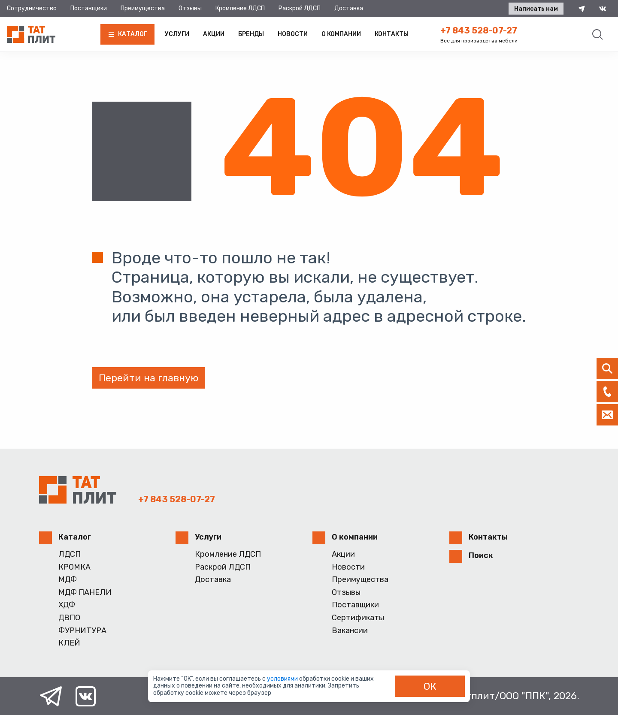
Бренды (251, 34)
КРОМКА (74, 567)
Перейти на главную (148, 378)
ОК (430, 686)
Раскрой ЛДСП (300, 8)
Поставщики (88, 8)
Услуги (177, 34)
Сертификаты (358, 617)
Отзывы (190, 8)
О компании (341, 34)
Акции (213, 34)
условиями (283, 678)
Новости (293, 34)
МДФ (67, 579)
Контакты (392, 34)
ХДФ (66, 604)
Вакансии (350, 630)
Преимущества (143, 8)
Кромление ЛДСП (240, 8)
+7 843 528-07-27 (478, 30)
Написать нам (535, 8)
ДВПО (69, 617)
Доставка (348, 8)
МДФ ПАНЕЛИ (85, 592)
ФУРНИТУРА (82, 630)
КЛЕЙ (69, 643)
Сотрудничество (32, 8)
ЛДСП (69, 554)
